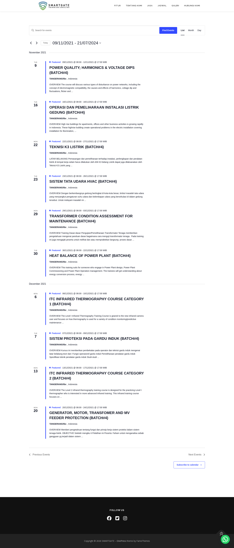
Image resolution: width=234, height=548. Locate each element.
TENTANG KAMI (134, 5)
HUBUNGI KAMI (192, 5)
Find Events (168, 30)
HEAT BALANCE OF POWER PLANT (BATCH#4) (90, 256)
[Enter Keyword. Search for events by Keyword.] (94, 30)
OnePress (121, 540)
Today (45, 43)
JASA (150, 5)
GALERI (175, 5)
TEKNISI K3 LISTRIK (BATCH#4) (76, 147)
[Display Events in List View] (182, 30)
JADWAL (162, 5)
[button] (225, 539)
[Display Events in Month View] (191, 30)
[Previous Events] (31, 43)
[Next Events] (36, 43)
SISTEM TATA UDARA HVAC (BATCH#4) (83, 181)
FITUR (117, 5)
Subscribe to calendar (188, 465)
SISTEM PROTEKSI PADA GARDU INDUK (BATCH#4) (94, 339)
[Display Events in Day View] (199, 30)
